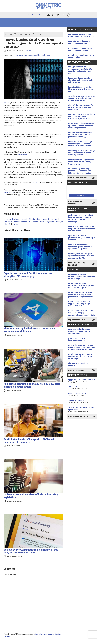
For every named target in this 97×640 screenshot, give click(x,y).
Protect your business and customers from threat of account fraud (79, 331)
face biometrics (20, 222)
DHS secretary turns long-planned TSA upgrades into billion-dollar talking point (79, 171)
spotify (68, 15)
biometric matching (49, 219)
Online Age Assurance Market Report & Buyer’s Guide (80, 49)
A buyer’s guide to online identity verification (78, 339)
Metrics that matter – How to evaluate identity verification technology (80, 356)
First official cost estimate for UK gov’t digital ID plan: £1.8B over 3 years (80, 107)
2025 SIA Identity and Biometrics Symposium (81, 409)
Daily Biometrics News (77, 178)
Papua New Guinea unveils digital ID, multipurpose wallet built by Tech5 (81, 80)
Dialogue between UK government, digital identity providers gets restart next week (80, 70)
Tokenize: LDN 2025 (81, 401)
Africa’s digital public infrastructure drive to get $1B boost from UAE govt (81, 285)
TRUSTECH (81, 388)
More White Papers (76, 370)
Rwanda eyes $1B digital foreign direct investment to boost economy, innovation (81, 153)
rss (48, 15)
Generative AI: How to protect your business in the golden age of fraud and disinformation (81, 347)
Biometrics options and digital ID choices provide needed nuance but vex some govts (81, 144)
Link (30, 34)
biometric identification (30, 219)
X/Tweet (20, 34)
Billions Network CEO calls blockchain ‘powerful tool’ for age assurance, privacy (80, 247)
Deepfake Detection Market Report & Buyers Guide (79, 42)
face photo (33, 222)
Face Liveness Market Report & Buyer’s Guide (81, 56)
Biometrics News (21, 55)
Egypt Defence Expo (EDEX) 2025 (81, 381)
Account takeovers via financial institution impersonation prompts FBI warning (81, 134)
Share (10, 34)
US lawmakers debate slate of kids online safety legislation (31, 496)
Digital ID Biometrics (76, 320)
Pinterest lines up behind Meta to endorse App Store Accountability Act (30, 330)
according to (9, 192)
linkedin (53, 15)
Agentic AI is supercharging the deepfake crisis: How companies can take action (81, 228)
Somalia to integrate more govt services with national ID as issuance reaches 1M (81, 98)
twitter (58, 15)
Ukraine (16, 224)
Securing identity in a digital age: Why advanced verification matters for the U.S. (81, 256)
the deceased (22, 154)
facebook (63, 15)
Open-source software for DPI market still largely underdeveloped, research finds (81, 313)
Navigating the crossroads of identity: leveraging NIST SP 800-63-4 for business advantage (80, 218)
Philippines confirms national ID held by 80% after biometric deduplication (32, 385)
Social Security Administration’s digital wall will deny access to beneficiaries (31, 551)
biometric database (11, 219)
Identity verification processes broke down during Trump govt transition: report (81, 162)
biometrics (8, 222)
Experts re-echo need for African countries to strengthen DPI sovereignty (29, 275)
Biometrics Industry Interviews (76, 264)
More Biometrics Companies (75, 202)
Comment (40, 34)
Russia (7, 224)
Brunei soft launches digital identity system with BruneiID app (80, 89)
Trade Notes (46, 55)
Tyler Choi (27, 50)
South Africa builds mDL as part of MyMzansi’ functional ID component (29, 441)
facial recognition (47, 222)
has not (36, 182)
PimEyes (7, 103)
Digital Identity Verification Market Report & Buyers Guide (81, 35)
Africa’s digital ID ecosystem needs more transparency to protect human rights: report (80, 294)
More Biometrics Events (78, 416)
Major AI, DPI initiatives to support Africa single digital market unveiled (80, 304)
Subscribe (41, 15)
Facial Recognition (34, 55)
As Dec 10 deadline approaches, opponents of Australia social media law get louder (81, 125)
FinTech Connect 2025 (81, 395)
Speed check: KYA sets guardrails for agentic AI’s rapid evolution (81, 238)
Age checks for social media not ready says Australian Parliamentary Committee (81, 116)
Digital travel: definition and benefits (80, 364)
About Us (31, 15)
